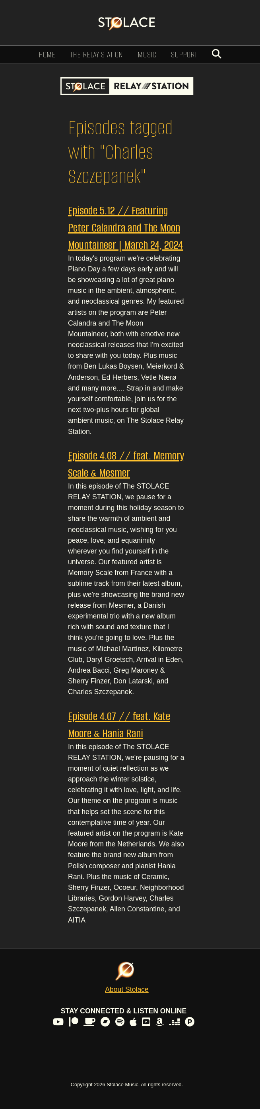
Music (147, 54)
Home (47, 54)
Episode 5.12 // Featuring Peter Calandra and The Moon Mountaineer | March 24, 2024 (125, 228)
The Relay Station (96, 54)
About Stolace (127, 989)
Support (184, 54)
